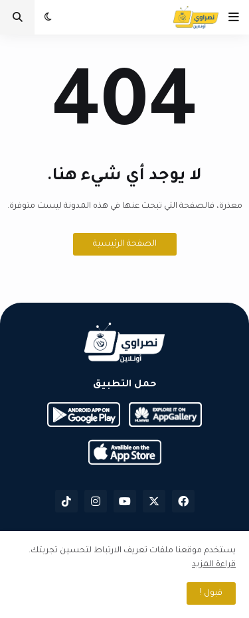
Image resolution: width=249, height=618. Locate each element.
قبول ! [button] (211, 593)
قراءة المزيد (214, 565)
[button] (233, 17)
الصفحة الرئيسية (125, 244)
